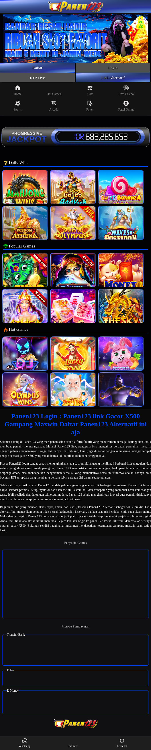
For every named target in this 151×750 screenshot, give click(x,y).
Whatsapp (25, 743)
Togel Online (126, 106)
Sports (18, 106)
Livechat (122, 743)
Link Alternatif (113, 78)
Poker (90, 106)
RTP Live (37, 78)
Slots (90, 91)
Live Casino (126, 91)
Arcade (53, 106)
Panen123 (30, 442)
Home (18, 91)
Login (113, 67)
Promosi (73, 743)
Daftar (37, 67)
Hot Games (54, 91)
